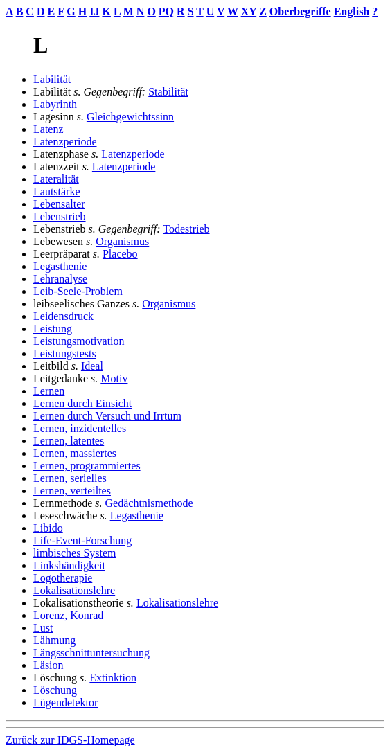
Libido (48, 528)
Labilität (52, 79)
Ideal (92, 366)
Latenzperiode (65, 141)
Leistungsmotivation (79, 341)
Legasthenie (60, 266)
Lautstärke (56, 191)
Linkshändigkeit (69, 565)
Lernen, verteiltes (72, 490)
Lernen (48, 391)
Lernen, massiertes (74, 453)
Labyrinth (55, 104)
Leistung (52, 328)
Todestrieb (186, 229)
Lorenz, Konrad (68, 615)
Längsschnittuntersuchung (91, 653)
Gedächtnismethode (149, 503)
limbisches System (74, 553)
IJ (94, 11)
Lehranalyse (60, 279)
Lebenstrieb (59, 216)
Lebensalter (59, 204)
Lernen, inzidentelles (79, 428)
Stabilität (168, 92)
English (352, 11)
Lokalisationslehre (74, 590)
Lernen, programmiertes (87, 466)
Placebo (120, 254)
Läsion (48, 665)
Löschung (55, 690)
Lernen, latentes (68, 441)
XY (249, 11)
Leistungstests (64, 353)
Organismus (122, 241)
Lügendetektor (65, 702)
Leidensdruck (63, 316)
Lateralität (56, 179)
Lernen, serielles (70, 478)
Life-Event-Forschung (82, 540)
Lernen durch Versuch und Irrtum (107, 416)
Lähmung (54, 640)
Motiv (113, 378)
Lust (43, 628)
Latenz (48, 129)
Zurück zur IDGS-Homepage (70, 740)
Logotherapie (62, 578)
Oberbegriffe (300, 11)
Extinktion (112, 677)
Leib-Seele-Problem (78, 291)
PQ (166, 11)
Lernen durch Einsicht (82, 403)
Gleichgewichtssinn (130, 117)
